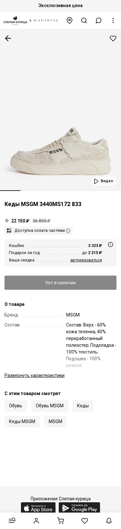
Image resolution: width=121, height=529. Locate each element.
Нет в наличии (60, 282)
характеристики (35, 375)
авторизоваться (86, 260)
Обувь (15, 405)
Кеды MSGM (22, 421)
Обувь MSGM (50, 405)
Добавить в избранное (113, 38)
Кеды (83, 405)
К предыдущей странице (8, 38)
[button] (99, 20)
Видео (107, 181)
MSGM (55, 421)
